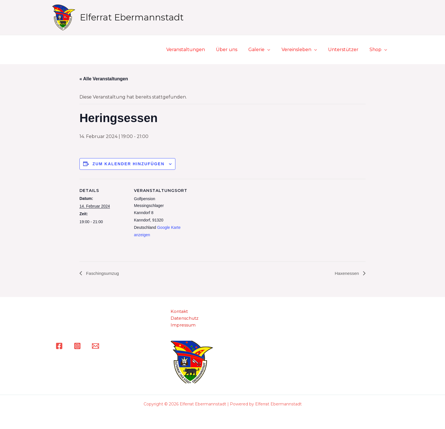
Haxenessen (347, 273)
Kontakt (179, 311)
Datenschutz (184, 318)
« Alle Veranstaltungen (103, 78)
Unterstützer (346, 49)
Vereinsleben (301, 49)
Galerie (264, 49)
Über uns (236, 49)
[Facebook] (59, 346)
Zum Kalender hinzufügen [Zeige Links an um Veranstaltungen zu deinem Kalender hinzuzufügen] (129, 164)
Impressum (183, 325)
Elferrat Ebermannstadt (132, 17)
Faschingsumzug (102, 273)
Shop (377, 49)
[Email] (95, 346)
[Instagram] (77, 346)
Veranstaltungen (197, 49)
